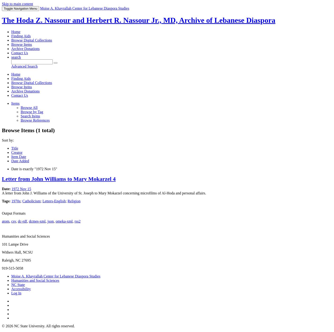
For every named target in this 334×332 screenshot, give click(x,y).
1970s (15, 201)
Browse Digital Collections (31, 40)
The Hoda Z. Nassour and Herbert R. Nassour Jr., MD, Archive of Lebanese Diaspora (138, 20)
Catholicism (31, 201)
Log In (16, 293)
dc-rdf (22, 221)
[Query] (32, 61)
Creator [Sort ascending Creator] (17, 152)
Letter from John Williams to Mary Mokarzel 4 (59, 179)
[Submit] (55, 63)
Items (15, 103)
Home (15, 32)
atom (5, 221)
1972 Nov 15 (21, 189)
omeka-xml (64, 221)
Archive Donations (25, 49)
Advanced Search (24, 66)
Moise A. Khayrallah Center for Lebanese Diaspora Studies (55, 276)
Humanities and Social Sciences (35, 280)
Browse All (29, 108)
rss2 (78, 221)
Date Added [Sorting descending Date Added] (20, 161)
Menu (20, 8)
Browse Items (21, 44)
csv (13, 221)
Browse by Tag (32, 112)
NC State (18, 285)
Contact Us (19, 53)
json (50, 221)
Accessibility (21, 289)
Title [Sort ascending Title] (14, 148)
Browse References (35, 120)
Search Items (30, 116)
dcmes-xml (37, 221)
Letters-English (54, 201)
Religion (74, 201)
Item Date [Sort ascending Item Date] (18, 157)
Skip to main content (17, 4)
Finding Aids (21, 36)
